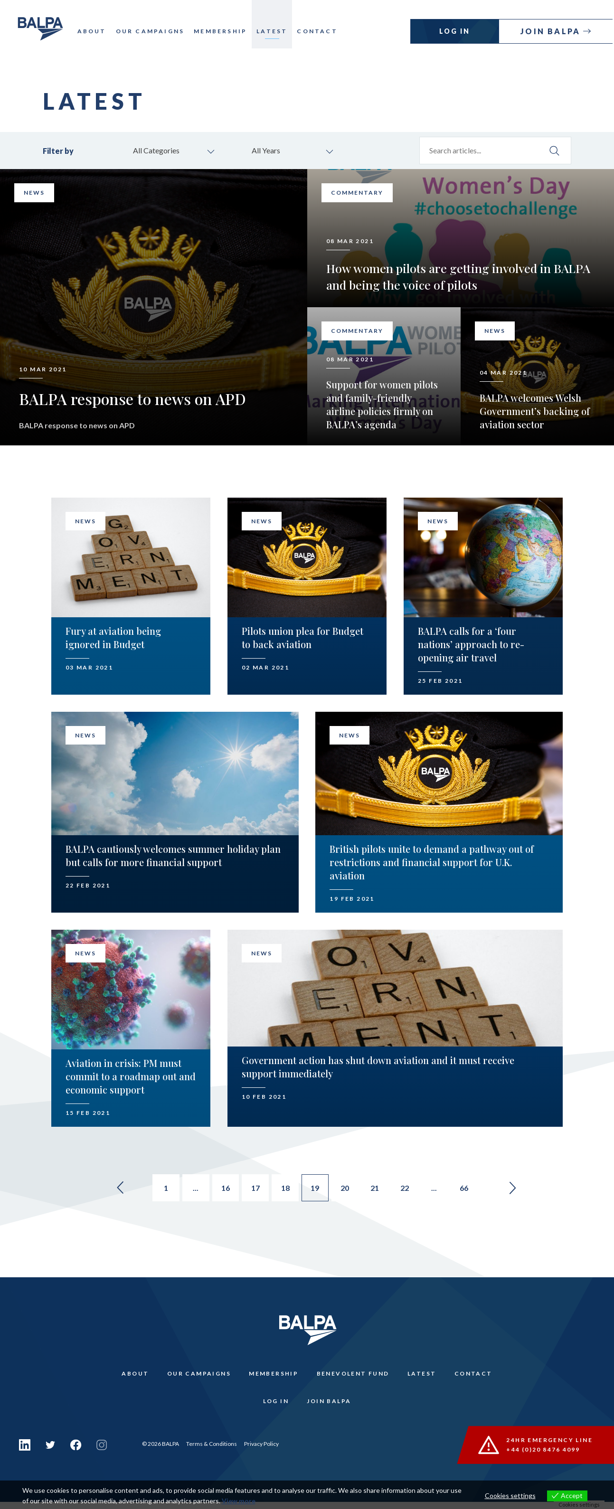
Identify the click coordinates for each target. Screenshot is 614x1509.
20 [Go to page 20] (348, 1189)
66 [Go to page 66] (473, 1189)
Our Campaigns (153, 31)
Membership (224, 31)
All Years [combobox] (268, 150)
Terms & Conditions (211, 1450)
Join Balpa (553, 31)
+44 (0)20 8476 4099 (544, 1456)
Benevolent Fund (353, 1376)
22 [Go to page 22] (410, 1189)
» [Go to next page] (524, 1189)
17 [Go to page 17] (254, 1189)
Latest (275, 31)
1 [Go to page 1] (160, 1189)
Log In (456, 31)
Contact (321, 31)
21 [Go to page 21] (379, 1189)
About (95, 31)
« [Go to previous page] (109, 1189)
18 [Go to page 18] (285, 1189)
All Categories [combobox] (158, 150)
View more (238, 1501)
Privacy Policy (261, 1450)
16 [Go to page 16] (222, 1189)
